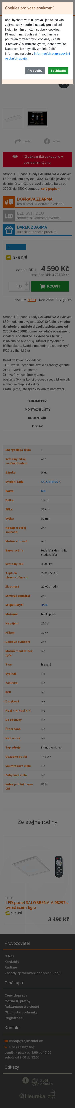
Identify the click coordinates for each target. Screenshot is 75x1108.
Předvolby (35, 70)
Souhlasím (58, 70)
